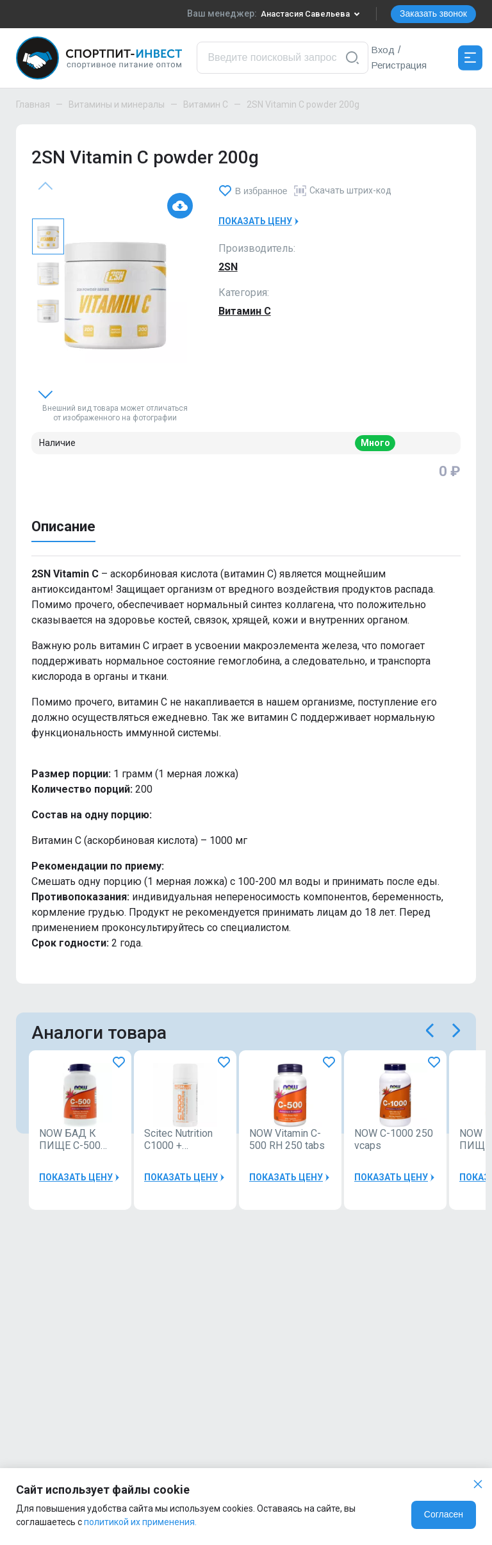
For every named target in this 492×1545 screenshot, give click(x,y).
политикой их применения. (140, 1522)
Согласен (443, 1514)
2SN (228, 267)
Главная (33, 104)
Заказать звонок (433, 13)
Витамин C (205, 104)
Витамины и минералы (117, 104)
